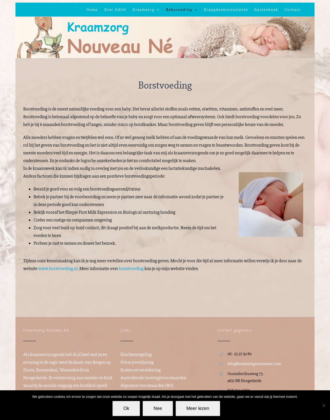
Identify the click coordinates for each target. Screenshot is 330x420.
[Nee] (323, 405)
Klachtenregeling (136, 354)
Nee (157, 408)
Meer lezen (197, 408)
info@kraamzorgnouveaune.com (254, 363)
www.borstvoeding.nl (58, 267)
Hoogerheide (35, 378)
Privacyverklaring (137, 362)
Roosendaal (47, 370)
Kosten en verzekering (140, 370)
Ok (126, 408)
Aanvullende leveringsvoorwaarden (153, 378)
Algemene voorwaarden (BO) (147, 385)
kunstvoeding (131, 267)
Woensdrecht (72, 370)
